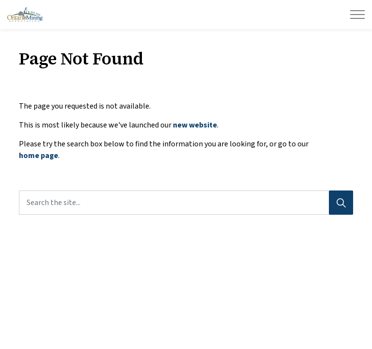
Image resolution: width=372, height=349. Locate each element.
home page (38, 155)
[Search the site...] (186, 202)
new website (195, 125)
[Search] (341, 202)
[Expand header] (357, 14)
